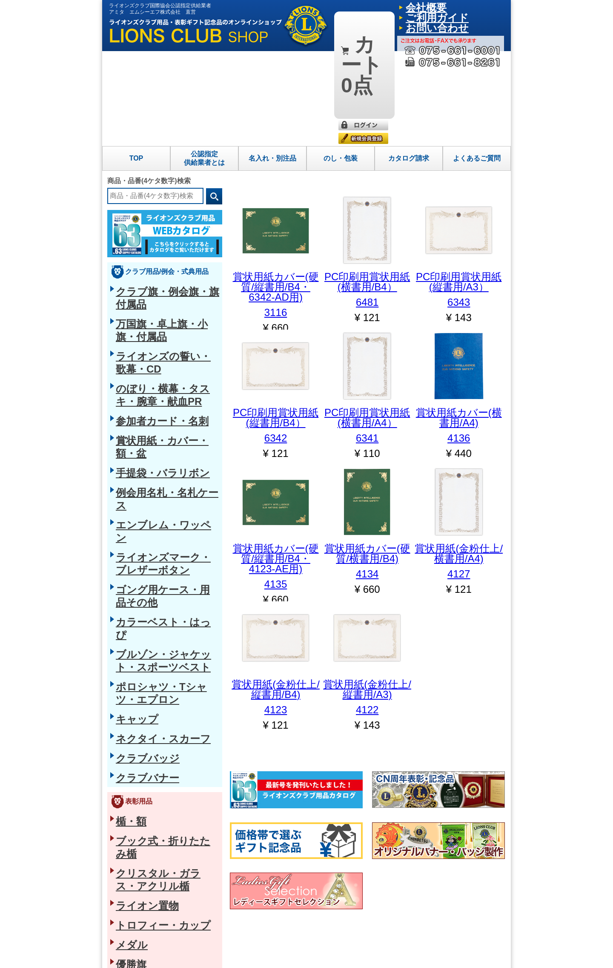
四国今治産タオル (139, 819)
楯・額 (125, 482)
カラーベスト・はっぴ (145, 351)
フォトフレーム (137, 748)
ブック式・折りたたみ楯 (148, 496)
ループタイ (131, 691)
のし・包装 (341, 63)
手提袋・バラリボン (142, 279)
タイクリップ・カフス (145, 677)
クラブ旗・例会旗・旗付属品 (154, 193)
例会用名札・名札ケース (148, 293)
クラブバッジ (134, 429)
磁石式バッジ (134, 648)
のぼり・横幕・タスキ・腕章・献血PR (167, 236)
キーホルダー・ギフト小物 (151, 776)
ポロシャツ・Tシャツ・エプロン (159, 386)
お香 (122, 833)
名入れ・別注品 (272, 63)
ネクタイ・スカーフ (142, 415)
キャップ (128, 401)
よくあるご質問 (477, 63)
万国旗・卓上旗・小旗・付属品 (157, 208)
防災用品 (128, 791)
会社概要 (414, 6)
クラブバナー (134, 443)
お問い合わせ (484, 6)
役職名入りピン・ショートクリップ (163, 662)
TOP (136, 63)
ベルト (125, 705)
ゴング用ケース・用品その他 (154, 336)
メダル (125, 553)
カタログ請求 (408, 63)
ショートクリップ (139, 634)
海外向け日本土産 (139, 862)
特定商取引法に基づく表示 (144, 955)
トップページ (353, 903)
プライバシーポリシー (208, 955)
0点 (358, 12)
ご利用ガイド (446, 6)
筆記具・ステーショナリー (151, 734)
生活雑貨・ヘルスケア (145, 805)
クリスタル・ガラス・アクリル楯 (160, 510)
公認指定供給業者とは (204, 63)
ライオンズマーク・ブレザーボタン (163, 322)
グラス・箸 (131, 848)
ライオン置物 (134, 524)
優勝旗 (125, 567)
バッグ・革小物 (137, 719)
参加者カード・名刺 (142, 250)
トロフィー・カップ (142, 539)
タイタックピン (137, 605)
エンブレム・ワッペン (145, 307)
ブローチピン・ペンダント (151, 620)
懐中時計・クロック (142, 762)
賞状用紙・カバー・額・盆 (151, 265)
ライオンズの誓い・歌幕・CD (156, 222)
